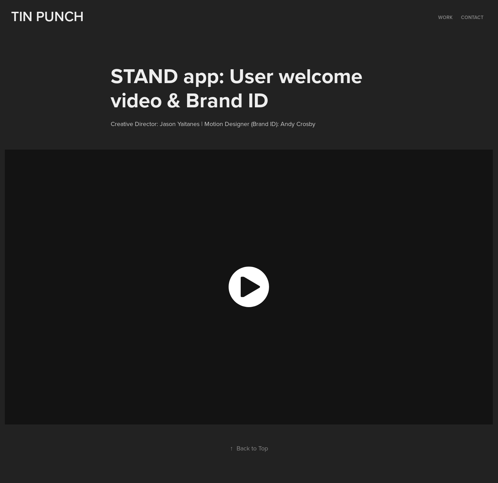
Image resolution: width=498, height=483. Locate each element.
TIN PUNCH (49, 16)
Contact (472, 17)
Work (445, 17)
